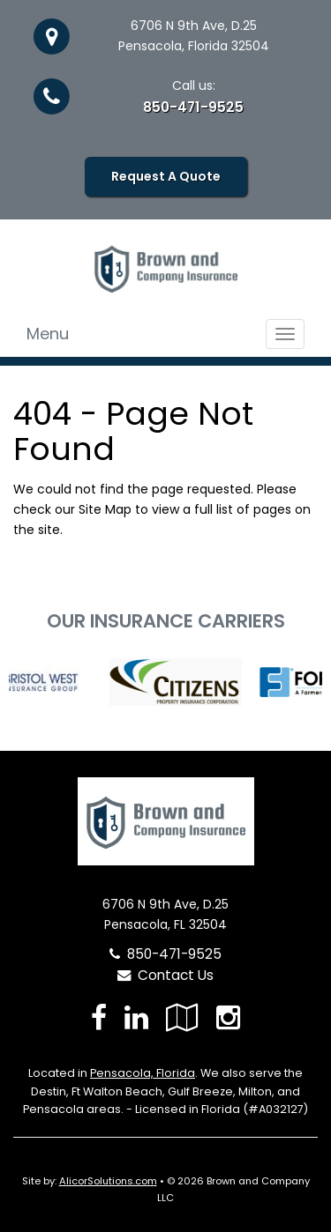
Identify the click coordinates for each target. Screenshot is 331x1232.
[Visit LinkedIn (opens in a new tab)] (136, 1017)
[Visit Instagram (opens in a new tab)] (228, 1017)
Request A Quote (166, 176)
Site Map (105, 509)
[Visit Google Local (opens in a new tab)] (182, 1017)
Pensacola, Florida (142, 1072)
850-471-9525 (193, 107)
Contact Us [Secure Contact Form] (165, 975)
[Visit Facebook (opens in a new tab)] (99, 1017)
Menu (47, 334)
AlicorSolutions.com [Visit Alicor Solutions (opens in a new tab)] (108, 1181)
